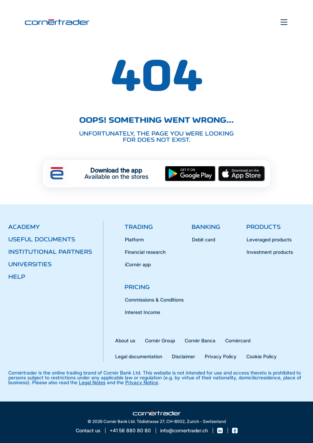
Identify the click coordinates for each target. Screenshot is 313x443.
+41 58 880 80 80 (130, 430)
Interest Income (142, 312)
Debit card (203, 239)
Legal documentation (138, 356)
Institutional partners (50, 251)
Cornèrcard (237, 340)
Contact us (88, 430)
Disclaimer (183, 356)
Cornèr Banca (200, 340)
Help (16, 277)
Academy (24, 226)
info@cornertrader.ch (184, 430)
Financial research (145, 252)
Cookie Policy (261, 356)
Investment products (270, 252)
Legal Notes (92, 382)
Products (263, 227)
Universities (30, 264)
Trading (139, 227)
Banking (206, 227)
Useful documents (41, 239)
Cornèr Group (160, 340)
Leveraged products (269, 239)
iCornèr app (138, 264)
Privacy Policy (221, 356)
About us (125, 340)
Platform (134, 239)
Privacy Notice (141, 382)
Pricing (137, 287)
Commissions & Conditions (154, 300)
